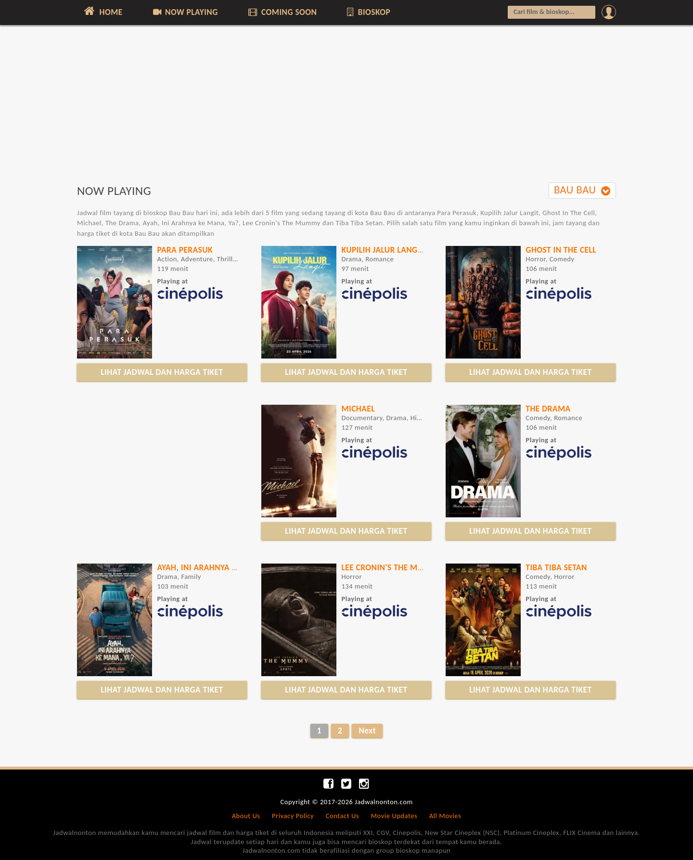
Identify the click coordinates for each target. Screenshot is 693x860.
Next (367, 730)
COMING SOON (281, 12)
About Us (246, 815)
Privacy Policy (293, 815)
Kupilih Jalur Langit (382, 249)
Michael (358, 408)
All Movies (445, 815)
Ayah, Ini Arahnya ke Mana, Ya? (220, 567)
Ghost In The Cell (561, 249)
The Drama (548, 408)
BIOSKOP (368, 12)
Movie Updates (394, 815)
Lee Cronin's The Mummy (392, 567)
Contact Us (342, 815)
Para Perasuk (185, 249)
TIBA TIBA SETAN (556, 567)
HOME (102, 11)
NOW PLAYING (184, 12)
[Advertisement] (346, 109)
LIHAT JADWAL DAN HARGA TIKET (162, 372)
